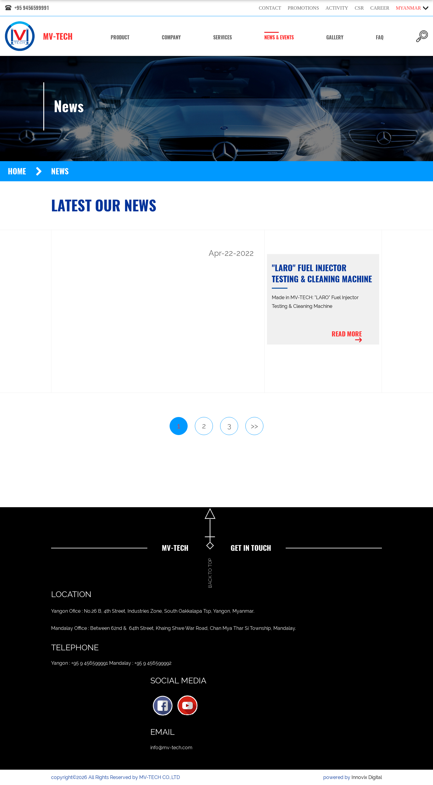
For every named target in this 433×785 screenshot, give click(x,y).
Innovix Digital (367, 777)
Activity (336, 8)
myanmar (408, 8)
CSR (359, 8)
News (60, 171)
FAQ (379, 37)
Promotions (303, 8)
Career (379, 8)
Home (17, 171)
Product (120, 37)
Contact (270, 8)
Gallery (334, 37)
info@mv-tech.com (171, 747)
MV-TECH (38, 36)
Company (171, 37)
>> (254, 426)
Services (222, 37)
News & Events (279, 37)
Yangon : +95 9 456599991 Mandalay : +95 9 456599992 (111, 663)
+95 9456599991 (31, 8)
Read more (347, 334)
